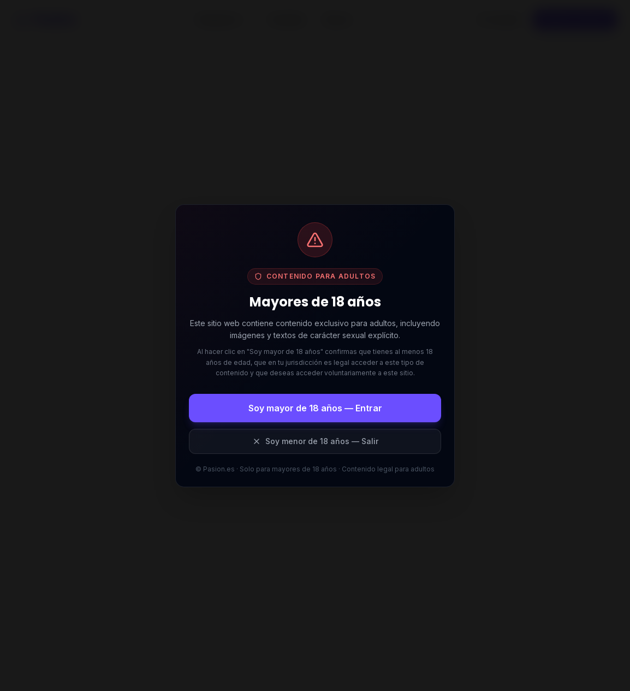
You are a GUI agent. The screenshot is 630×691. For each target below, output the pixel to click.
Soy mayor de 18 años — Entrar (315, 408)
